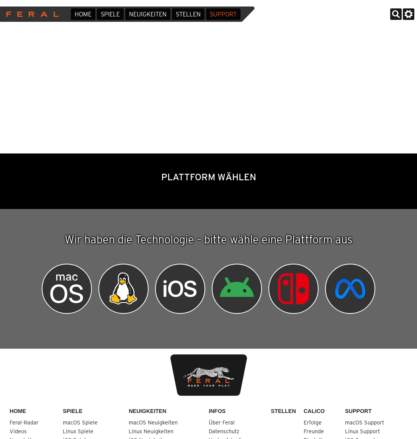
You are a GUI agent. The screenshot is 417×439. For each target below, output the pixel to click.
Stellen (188, 14)
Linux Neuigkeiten (151, 431)
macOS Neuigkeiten (153, 422)
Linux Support (362, 431)
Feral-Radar (24, 422)
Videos (18, 431)
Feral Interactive (30, 14)
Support (223, 14)
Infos (217, 411)
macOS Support (364, 422)
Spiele (110, 14)
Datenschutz (224, 431)
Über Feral (222, 422)
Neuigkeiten (148, 14)
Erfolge (313, 422)
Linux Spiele (78, 431)
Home (83, 14)
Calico (314, 411)
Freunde (314, 431)
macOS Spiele (80, 422)
